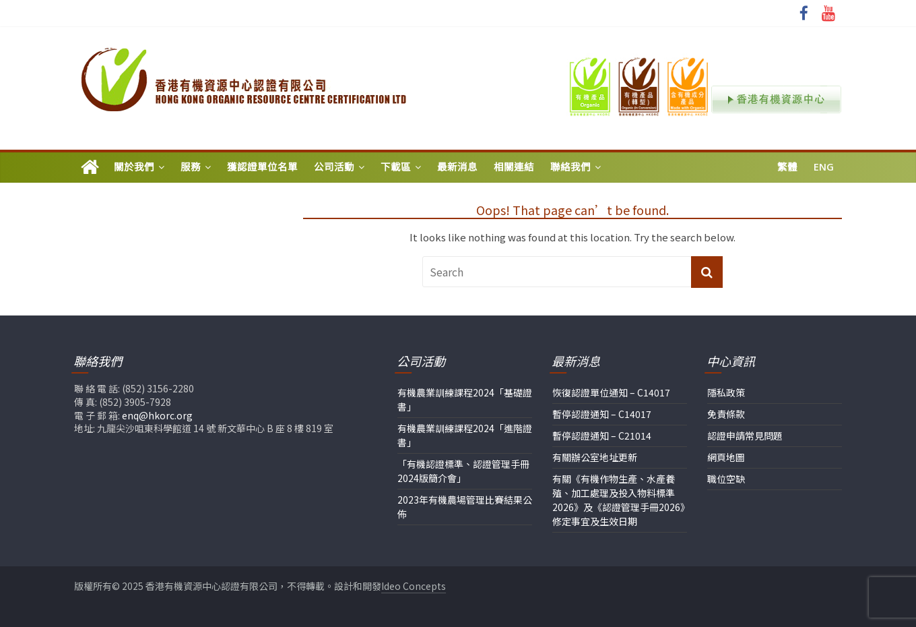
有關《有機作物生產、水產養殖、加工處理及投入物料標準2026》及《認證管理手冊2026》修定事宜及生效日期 (618, 500)
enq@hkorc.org (157, 415)
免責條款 (726, 414)
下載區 (396, 166)
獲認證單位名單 (262, 166)
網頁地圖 (726, 457)
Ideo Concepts (413, 586)
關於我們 (134, 166)
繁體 (787, 166)
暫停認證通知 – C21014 (601, 435)
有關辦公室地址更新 (594, 457)
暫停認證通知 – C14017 (601, 414)
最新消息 (457, 166)
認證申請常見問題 (745, 435)
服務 (191, 166)
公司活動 (334, 166)
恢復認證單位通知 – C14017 (611, 392)
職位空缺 (726, 478)
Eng (824, 166)
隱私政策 (726, 392)
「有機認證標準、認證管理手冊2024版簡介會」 (463, 471)
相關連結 (514, 166)
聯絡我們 (570, 166)
